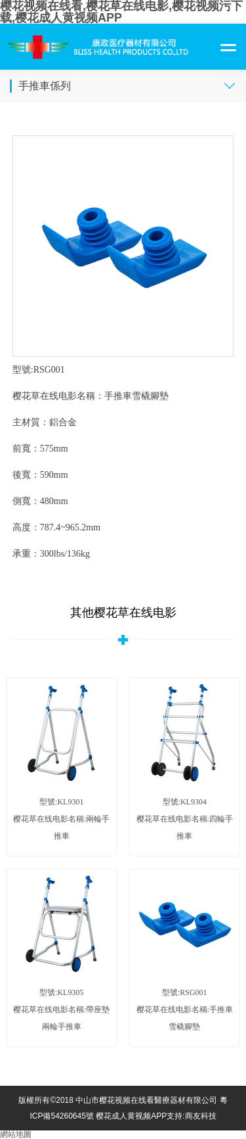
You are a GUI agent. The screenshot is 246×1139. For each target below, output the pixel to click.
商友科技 (200, 1116)
